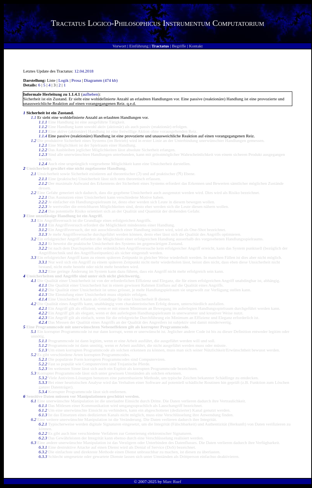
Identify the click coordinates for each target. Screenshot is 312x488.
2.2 (33, 192)
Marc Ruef (172, 481)
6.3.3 (43, 456)
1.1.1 (43, 122)
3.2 (33, 238)
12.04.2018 (84, 71)
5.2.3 (43, 368)
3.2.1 (43, 243)
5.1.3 (43, 350)
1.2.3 (43, 154)
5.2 (33, 354)
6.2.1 (43, 424)
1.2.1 (43, 145)
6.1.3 (43, 414)
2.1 (33, 173)
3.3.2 (43, 271)
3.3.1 (43, 262)
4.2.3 (43, 317)
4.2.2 (43, 313)
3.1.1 (43, 225)
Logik (63, 80)
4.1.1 (43, 285)
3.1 (33, 220)
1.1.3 (43, 131)
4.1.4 (43, 299)
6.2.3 (43, 438)
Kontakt (195, 46)
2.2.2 (43, 201)
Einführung (139, 46)
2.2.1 (43, 197)
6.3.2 (43, 451)
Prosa (76, 80)
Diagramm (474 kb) (100, 80)
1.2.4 (43, 163)
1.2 (33, 140)
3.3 (33, 257)
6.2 (33, 419)
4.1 (33, 280)
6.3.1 (43, 447)
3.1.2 (43, 229)
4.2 (33, 303)
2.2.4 (43, 211)
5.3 (33, 373)
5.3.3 (43, 382)
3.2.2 (43, 248)
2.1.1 (43, 178)
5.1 (33, 331)
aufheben (90, 94)
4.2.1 (43, 308)
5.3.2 (43, 377)
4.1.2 (43, 289)
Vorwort (119, 46)
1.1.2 (43, 126)
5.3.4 (43, 391)
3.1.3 (43, 234)
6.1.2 (43, 410)
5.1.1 (43, 340)
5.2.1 (43, 359)
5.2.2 (43, 363)
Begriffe (179, 46)
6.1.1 (43, 405)
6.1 (33, 401)
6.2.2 (43, 433)
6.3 (33, 442)
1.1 (33, 117)
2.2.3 (43, 206)
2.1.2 (43, 183)
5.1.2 (43, 345)
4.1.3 (43, 294)
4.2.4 (43, 322)
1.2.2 (43, 149)
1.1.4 (43, 135)
